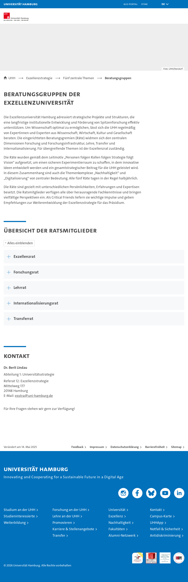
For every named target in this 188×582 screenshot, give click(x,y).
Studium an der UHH (19, 509)
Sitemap (176, 447)
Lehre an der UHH (66, 516)
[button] (164, 4)
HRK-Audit (163, 556)
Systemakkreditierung (178, 554)
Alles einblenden (20, 243)
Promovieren (62, 522)
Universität (117, 509)
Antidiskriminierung (165, 535)
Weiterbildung (15, 522)
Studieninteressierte (19, 516)
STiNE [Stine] (144, 4)
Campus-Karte (161, 516)
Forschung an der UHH (69, 509)
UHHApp (156, 522)
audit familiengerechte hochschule (137, 557)
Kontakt (156, 509)
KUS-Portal (131, 4)
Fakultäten (117, 529)
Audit (149, 554)
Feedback (77, 447)
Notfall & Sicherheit (165, 529)
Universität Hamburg (21, 4)
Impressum (97, 447)
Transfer (59, 535)
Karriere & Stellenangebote (73, 529)
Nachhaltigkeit (120, 522)
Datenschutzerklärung (125, 447)
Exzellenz (116, 516)
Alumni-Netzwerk (122, 535)
